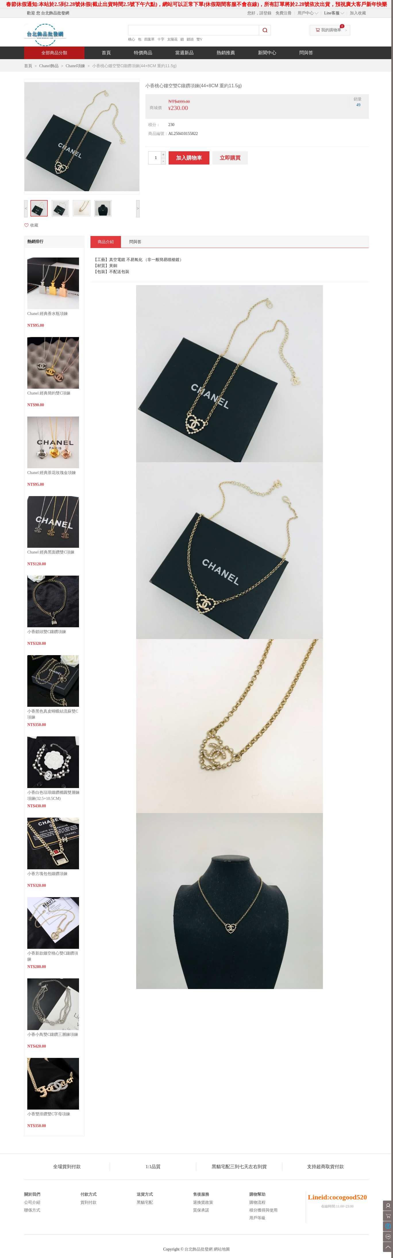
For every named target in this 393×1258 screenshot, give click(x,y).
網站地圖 (222, 1249)
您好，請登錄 (259, 13)
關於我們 (32, 1194)
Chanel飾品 (49, 66)
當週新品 (184, 52)
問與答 (306, 52)
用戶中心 (306, 13)
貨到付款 (88, 1202)
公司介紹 (32, 1202)
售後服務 (201, 1194)
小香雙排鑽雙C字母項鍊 (48, 1114)
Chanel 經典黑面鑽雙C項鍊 (51, 552)
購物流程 (257, 1202)
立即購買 (230, 158)
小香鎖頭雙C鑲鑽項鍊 (46, 632)
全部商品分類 (54, 53)
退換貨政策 (203, 1202)
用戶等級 (257, 1218)
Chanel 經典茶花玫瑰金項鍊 (51, 473)
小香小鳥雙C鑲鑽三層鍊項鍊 (52, 1034)
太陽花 (172, 39)
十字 (160, 39)
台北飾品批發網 (198, 1249)
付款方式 (88, 1194)
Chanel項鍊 (75, 66)
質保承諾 (201, 1210)
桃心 (131, 39)
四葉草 (149, 39)
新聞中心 (267, 52)
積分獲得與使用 (263, 1210)
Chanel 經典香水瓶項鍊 (47, 313)
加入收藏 (358, 13)
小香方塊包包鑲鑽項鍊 (47, 874)
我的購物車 (331, 30)
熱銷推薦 (226, 52)
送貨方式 (145, 1194)
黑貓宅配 (145, 1202)
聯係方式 (32, 1210)
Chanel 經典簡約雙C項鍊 (49, 393)
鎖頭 (190, 39)
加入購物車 (189, 158)
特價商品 (143, 52)
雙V (199, 39)
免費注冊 (284, 13)
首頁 (106, 52)
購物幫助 (257, 1194)
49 (359, 105)
